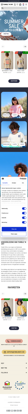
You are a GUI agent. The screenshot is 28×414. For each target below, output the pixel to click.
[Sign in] (15, 4)
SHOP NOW (14, 81)
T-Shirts (14, 115)
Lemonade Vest (21, 319)
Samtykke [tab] (5, 182)
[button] (25, 46)
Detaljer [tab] (14, 182)
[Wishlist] (17, 4)
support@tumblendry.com (14, 352)
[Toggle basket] (20, 4)
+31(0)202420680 (14, 341)
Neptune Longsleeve (7, 319)
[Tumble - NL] (7, 4)
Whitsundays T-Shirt (7, 71)
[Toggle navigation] (26, 4)
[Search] (14, 8)
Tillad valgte (14, 234)
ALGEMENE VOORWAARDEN (14, 402)
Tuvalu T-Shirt (21, 71)
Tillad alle (14, 229)
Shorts (22, 115)
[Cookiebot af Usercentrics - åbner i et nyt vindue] (20, 179)
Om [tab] (23, 182)
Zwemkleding (6, 115)
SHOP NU (6, 34)
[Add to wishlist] (12, 52)
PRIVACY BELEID (14, 405)
